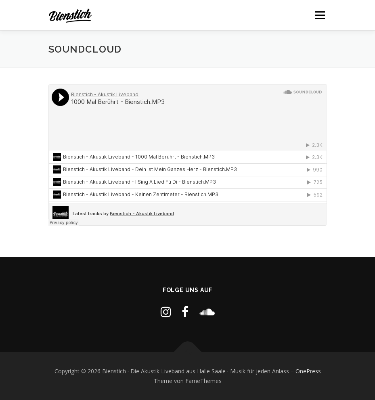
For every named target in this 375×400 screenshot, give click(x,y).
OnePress (308, 371)
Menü (320, 15)
